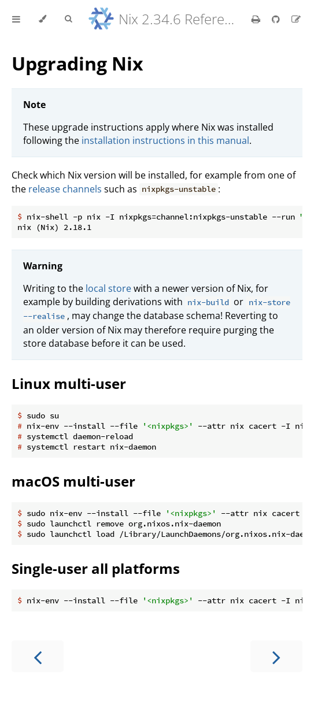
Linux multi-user (69, 383)
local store (108, 288)
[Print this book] (257, 19)
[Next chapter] (276, 656)
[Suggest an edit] (296, 19)
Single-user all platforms (96, 568)
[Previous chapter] (38, 656)
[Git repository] (277, 19)
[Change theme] (42, 19)
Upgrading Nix (77, 63)
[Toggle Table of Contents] (16, 19)
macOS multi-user (73, 481)
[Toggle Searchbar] (68, 19)
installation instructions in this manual (165, 140)
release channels (65, 189)
